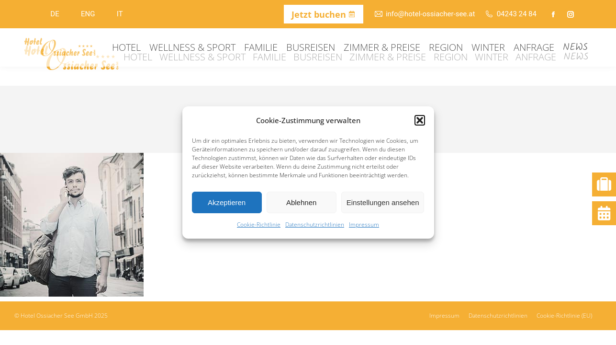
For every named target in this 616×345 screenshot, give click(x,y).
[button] (420, 120)
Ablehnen (301, 202)
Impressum (364, 224)
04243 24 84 (510, 14)
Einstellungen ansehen (383, 202)
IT (120, 14)
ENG (88, 14)
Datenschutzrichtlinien (314, 224)
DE (54, 14)
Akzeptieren (227, 202)
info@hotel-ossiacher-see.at (424, 14)
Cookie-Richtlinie (258, 224)
